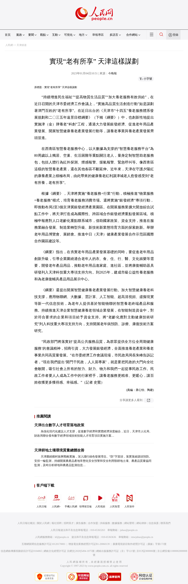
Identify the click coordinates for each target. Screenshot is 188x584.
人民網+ (56, 500)
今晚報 (112, 73)
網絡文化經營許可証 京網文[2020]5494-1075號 (69, 551)
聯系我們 (166, 523)
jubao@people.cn (128, 530)
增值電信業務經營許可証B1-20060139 (89, 544)
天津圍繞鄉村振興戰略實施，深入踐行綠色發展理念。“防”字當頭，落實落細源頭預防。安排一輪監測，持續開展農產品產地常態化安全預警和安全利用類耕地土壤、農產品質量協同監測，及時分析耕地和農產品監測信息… (93, 461)
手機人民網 (71, 500)
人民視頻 (100, 500)
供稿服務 (105, 523)
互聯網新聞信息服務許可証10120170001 (43, 544)
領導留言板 (85, 500)
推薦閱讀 (43, 416)
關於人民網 (43, 523)
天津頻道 (22, 45)
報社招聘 (57, 523)
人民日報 (41, 500)
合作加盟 (93, 523)
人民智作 (129, 500)
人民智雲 (115, 500)
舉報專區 (98, 34)
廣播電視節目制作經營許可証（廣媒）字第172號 (139, 544)
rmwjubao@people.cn (142, 537)
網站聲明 (129, 523)
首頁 (8, 34)
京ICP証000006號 (146, 551)
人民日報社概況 (26, 523)
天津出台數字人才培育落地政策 (59, 425)
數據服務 (117, 523)
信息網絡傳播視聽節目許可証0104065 (21, 551)
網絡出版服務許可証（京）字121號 (115, 551)
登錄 (175, 34)
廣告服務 (81, 523)
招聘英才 (69, 523)
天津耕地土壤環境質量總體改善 (59, 450)
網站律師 (141, 523)
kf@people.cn (62, 537)
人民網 (9, 45)
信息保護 (154, 523)
